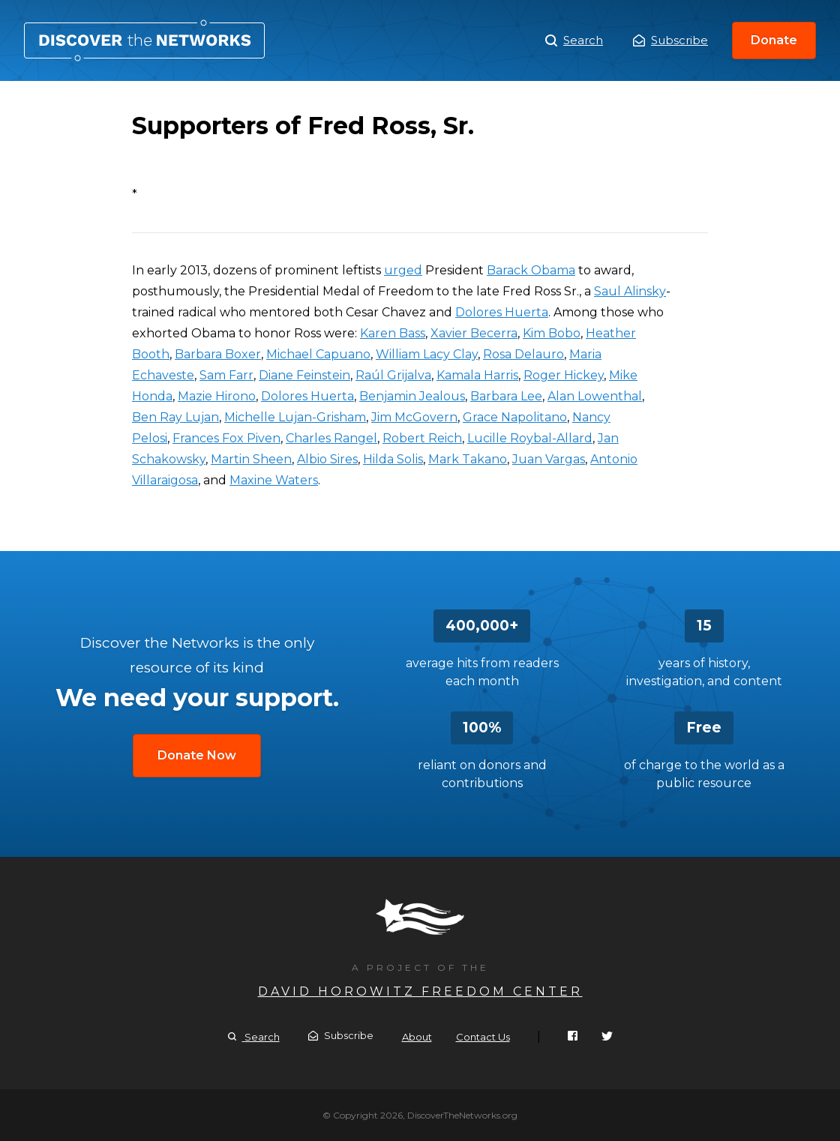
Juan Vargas (548, 459)
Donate (774, 40)
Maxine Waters (274, 480)
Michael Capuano (318, 354)
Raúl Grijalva (393, 375)
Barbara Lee (506, 396)
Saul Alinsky (630, 291)
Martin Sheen (251, 459)
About (417, 1037)
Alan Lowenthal (595, 396)
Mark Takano (467, 459)
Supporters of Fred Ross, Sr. (144, 40)
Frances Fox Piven (226, 438)
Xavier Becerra (474, 333)
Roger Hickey (564, 375)
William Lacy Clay (427, 354)
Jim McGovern (414, 417)
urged (403, 270)
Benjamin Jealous (412, 396)
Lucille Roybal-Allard (529, 438)
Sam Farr (227, 375)
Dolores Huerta (501, 312)
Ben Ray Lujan (175, 417)
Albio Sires (327, 459)
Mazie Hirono (217, 396)
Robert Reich (422, 438)
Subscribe (670, 40)
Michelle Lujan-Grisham (295, 417)
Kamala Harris (477, 375)
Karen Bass (392, 333)
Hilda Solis (393, 459)
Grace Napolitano (515, 417)
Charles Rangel (331, 438)
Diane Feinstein (304, 375)
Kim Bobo (551, 333)
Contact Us (483, 1037)
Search (574, 40)
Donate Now (197, 755)
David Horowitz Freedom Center (420, 991)
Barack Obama (531, 270)
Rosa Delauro (523, 354)
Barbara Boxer (218, 354)
